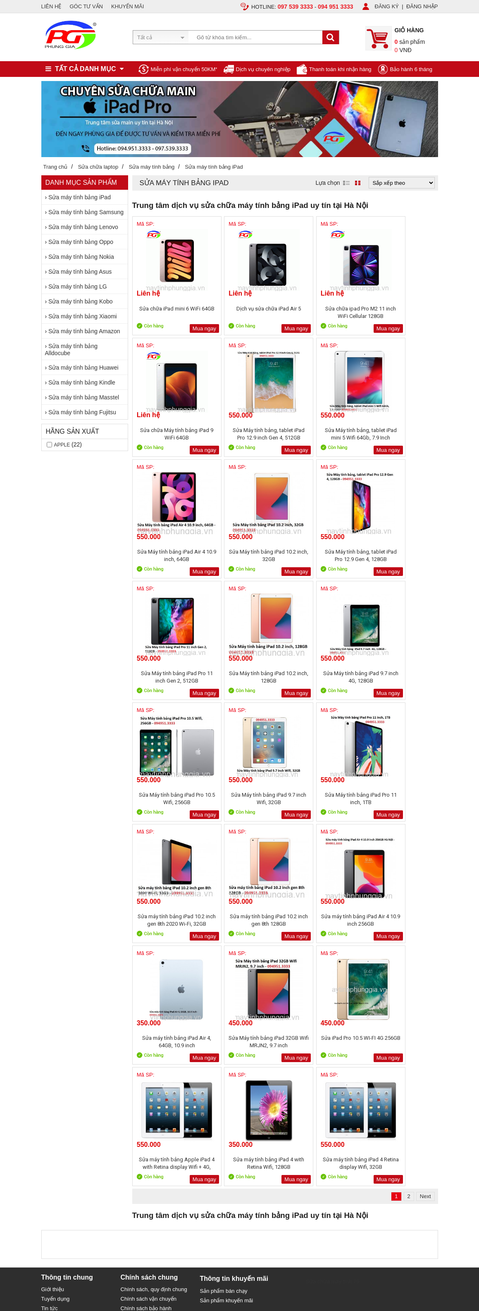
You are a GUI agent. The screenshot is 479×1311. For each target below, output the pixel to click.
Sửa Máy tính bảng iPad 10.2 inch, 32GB (400, 434)
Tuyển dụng (55, 1056)
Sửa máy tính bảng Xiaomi (82, 316)
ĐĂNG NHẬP (422, 6)
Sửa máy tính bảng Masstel (83, 397)
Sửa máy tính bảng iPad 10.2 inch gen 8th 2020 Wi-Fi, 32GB (400, 677)
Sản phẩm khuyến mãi (226, 1057)
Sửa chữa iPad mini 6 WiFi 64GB (169, 312)
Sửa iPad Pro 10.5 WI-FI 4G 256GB (169, 920)
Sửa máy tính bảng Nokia (81, 256)
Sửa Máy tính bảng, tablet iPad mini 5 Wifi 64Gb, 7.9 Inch (246, 434)
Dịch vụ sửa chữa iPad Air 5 (246, 309)
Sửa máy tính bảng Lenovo (83, 227)
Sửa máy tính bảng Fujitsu (82, 412)
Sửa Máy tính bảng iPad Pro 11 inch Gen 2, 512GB (246, 555)
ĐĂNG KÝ (387, 6)
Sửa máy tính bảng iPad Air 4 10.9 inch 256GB (246, 798)
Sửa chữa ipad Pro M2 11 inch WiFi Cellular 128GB (323, 312)
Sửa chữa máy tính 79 (333, 1038)
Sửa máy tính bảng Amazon (84, 331)
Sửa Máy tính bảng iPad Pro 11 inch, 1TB (323, 677)
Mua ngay (189, 328)
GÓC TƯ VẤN (86, 6)
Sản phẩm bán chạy (224, 1048)
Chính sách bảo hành (146, 1065)
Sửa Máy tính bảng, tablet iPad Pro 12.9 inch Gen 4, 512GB (169, 434)
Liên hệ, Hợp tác (61, 1075)
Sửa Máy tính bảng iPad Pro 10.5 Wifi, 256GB (169, 677)
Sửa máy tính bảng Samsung (86, 212)
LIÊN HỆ (51, 6)
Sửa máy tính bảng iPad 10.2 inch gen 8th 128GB (169, 798)
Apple (62, 445)
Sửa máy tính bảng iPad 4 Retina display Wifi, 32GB (400, 920)
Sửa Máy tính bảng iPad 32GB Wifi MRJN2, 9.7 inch (400, 798)
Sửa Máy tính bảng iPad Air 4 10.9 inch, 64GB (323, 434)
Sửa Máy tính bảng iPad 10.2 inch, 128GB (323, 555)
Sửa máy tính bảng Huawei (83, 367)
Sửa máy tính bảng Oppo (80, 242)
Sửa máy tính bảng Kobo (80, 301)
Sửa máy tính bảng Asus (80, 271)
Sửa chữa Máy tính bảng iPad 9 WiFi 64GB (400, 312)
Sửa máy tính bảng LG (77, 286)
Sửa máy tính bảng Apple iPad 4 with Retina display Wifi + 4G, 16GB (246, 920)
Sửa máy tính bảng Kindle (81, 382)
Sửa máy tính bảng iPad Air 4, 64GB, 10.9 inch (323, 798)
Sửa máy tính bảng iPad (79, 197)
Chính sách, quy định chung (154, 1046)
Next (425, 953)
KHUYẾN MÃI (127, 6)
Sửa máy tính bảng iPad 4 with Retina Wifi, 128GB (323, 920)
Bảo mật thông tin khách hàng (156, 1075)
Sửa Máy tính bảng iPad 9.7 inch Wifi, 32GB (246, 677)
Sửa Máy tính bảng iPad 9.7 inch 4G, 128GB (400, 555)
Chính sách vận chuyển (148, 1056)
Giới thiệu (52, 1046)
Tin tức (49, 1065)
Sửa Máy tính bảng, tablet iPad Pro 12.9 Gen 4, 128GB (169, 555)
